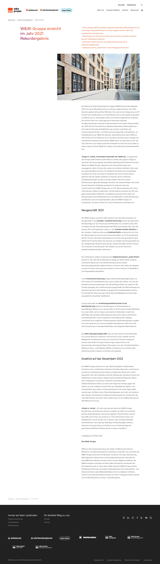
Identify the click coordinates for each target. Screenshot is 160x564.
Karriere (125, 10)
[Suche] (142, 5)
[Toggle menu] (142, 10)
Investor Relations (113, 10)
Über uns (100, 10)
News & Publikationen (25, 20)
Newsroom (135, 10)
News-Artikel (39, 20)
